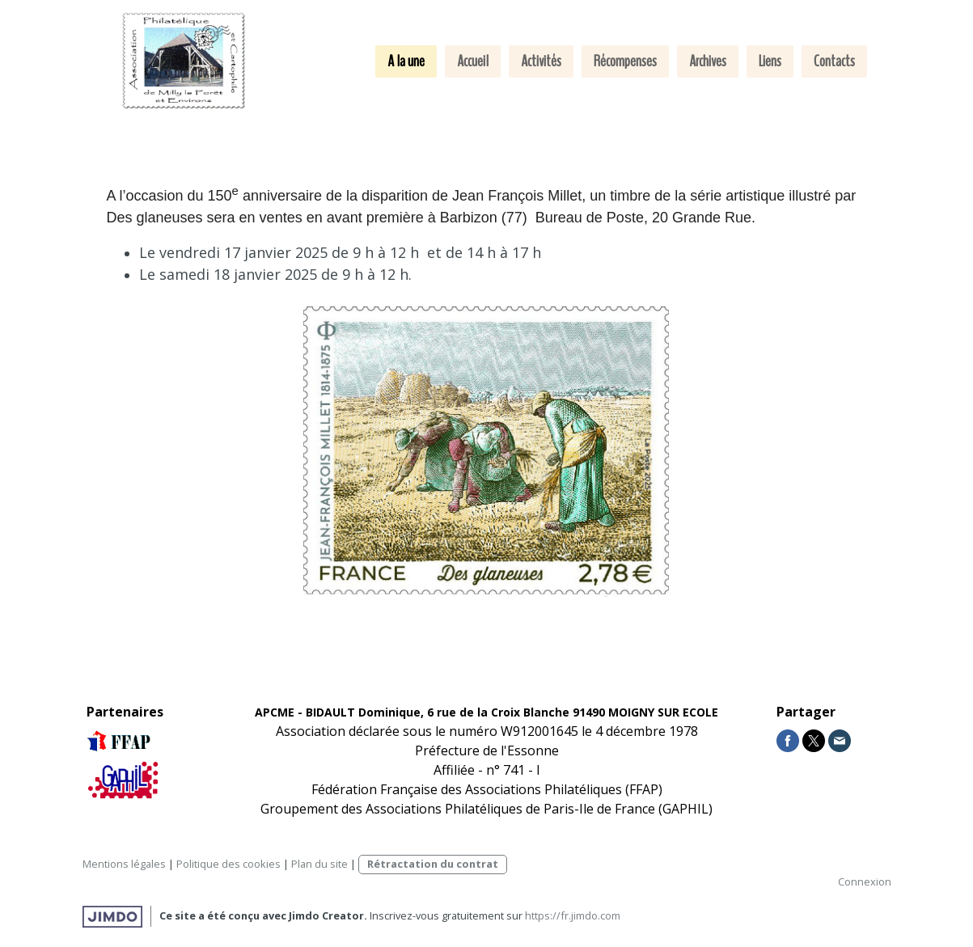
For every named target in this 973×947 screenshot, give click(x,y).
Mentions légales (124, 863)
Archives (707, 61)
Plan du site (319, 863)
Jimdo (112, 917)
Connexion (864, 881)
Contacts (834, 61)
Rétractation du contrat (432, 863)
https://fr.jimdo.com (572, 915)
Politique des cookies (228, 863)
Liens (770, 61)
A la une (406, 61)
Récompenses (625, 61)
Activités (541, 61)
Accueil (473, 61)
